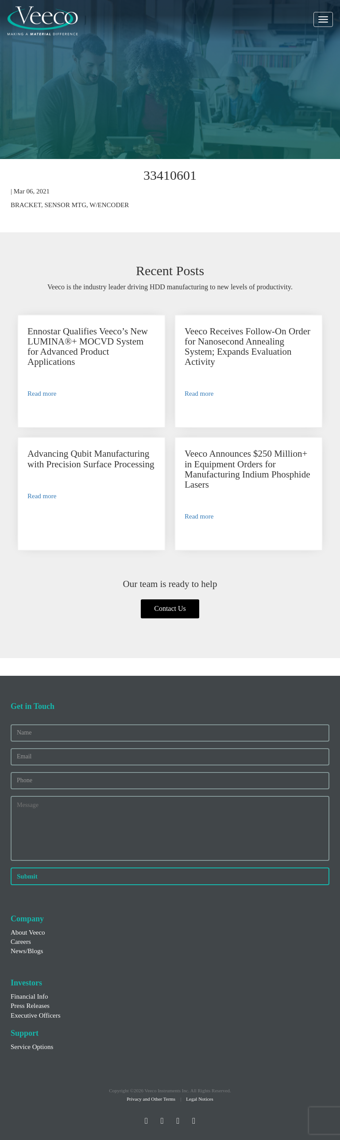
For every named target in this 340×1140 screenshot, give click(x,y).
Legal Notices (199, 1099)
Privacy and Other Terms (151, 1099)
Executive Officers (36, 1015)
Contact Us (170, 608)
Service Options (32, 1046)
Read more (41, 393)
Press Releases (30, 1005)
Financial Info (29, 996)
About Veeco (28, 932)
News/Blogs (27, 950)
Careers (21, 941)
